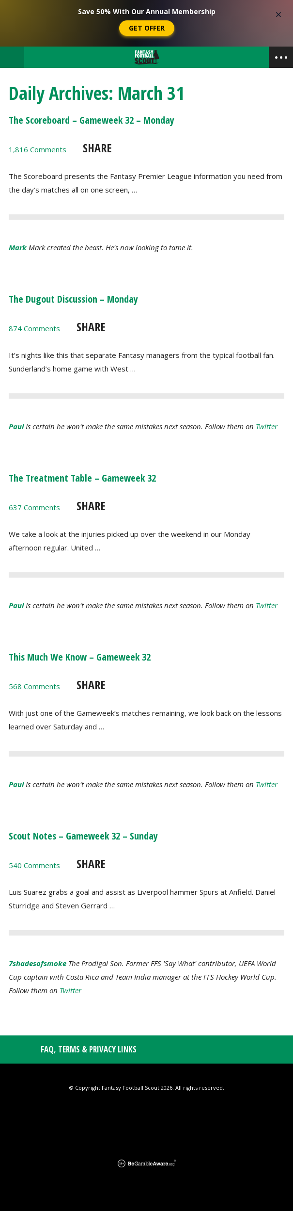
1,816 (37, 149)
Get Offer (147, 27)
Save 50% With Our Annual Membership (147, 11)
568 (34, 686)
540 (34, 865)
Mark (18, 247)
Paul (16, 426)
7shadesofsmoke (37, 963)
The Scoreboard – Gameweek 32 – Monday (91, 120)
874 (34, 328)
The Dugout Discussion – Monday (73, 299)
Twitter (267, 426)
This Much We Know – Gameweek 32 (80, 656)
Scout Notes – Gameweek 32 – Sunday (83, 835)
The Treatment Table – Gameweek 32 (82, 477)
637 (34, 507)
